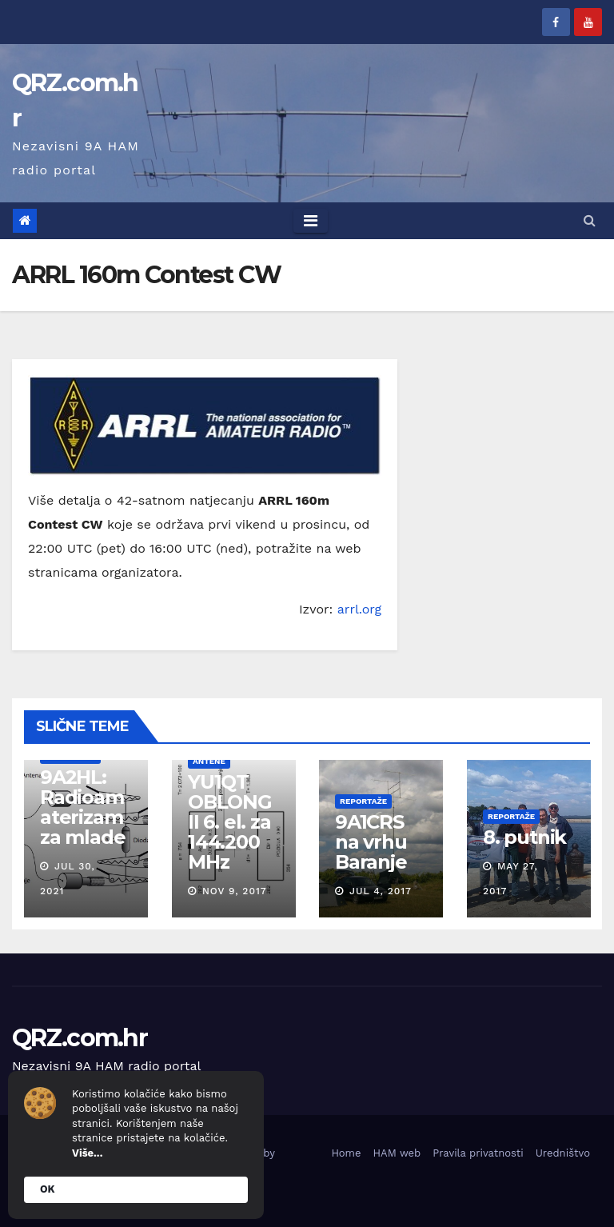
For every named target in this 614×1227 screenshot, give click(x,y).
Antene (208, 761)
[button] (590, 220)
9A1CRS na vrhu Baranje (371, 841)
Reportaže (363, 801)
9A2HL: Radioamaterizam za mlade (82, 807)
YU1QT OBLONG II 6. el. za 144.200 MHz (229, 821)
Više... (87, 1153)
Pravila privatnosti (478, 1153)
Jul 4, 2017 (380, 891)
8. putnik (523, 837)
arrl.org (359, 609)
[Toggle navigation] (310, 221)
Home (346, 1153)
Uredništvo (563, 1153)
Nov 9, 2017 (233, 891)
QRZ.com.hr (79, 1038)
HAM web (397, 1153)
